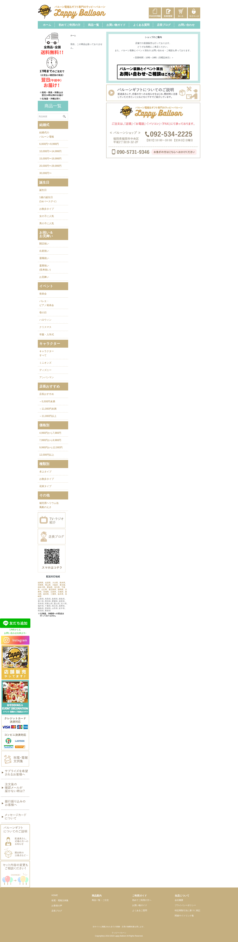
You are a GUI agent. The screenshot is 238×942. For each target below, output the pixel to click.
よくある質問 (141, 24)
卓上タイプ (45, 471)
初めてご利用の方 (69, 24)
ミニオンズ (45, 362)
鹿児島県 (52, 589)
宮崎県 (40, 585)
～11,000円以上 (47, 416)
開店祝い (44, 243)
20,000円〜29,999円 (50, 166)
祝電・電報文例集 (59, 900)
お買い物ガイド (116, 24)
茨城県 (46, 592)
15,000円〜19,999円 (50, 158)
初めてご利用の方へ (141, 900)
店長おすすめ (46, 394)
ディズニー (45, 370)
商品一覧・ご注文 (100, 900)
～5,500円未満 (47, 401)
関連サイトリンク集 (184, 915)
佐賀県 (48, 583)
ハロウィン (45, 320)
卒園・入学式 (46, 334)
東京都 (62, 585)
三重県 (53, 594)
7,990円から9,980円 (50, 440)
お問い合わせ (186, 24)
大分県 (55, 583)
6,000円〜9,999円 (49, 144)
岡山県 (48, 585)
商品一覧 (93, 24)
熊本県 (62, 583)
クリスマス (45, 327)
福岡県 (40, 583)
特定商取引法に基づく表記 (187, 910)
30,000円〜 (45, 173)
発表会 (43, 293)
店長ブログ (164, 24)
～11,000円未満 (47, 408)
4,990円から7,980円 (50, 433)
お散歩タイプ (46, 209)
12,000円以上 (46, 454)
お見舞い (44, 277)
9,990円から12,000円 (51, 447)
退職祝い (44, 258)
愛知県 (49, 587)
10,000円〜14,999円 (50, 151)
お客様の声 (56, 905)
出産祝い (44, 251)
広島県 (53, 592)
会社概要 (179, 900)
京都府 (60, 592)
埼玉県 (57, 587)
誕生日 (43, 190)
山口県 (44, 589)
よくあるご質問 (139, 910)
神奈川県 (41, 587)
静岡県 (60, 589)
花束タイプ (45, 486)
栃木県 (60, 594)
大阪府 (55, 585)
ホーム (47, 24)
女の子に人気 (46, 216)
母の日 (43, 312)
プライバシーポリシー (185, 905)
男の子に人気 (46, 223)
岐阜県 (46, 594)
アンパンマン (46, 377)
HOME (54, 895)
